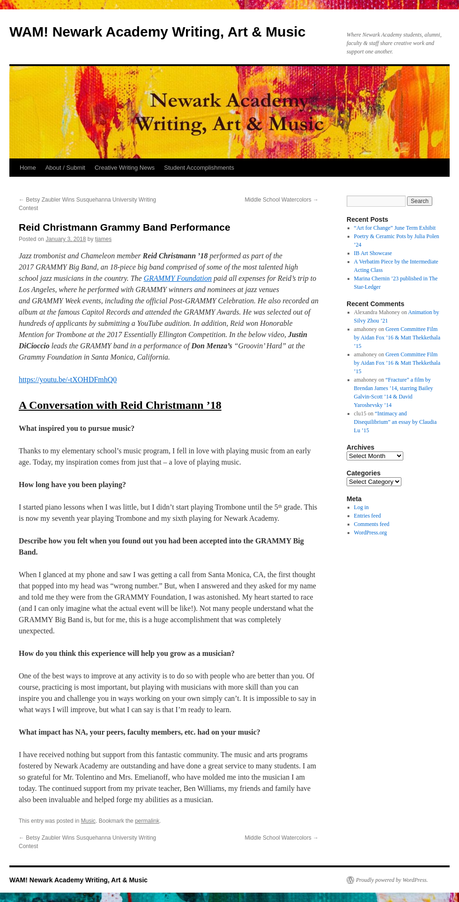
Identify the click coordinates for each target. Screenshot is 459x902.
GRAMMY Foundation (178, 278)
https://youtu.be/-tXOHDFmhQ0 (68, 379)
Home (28, 167)
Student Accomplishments (199, 167)
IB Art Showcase (373, 253)
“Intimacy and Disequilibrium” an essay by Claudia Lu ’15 (395, 422)
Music (88, 821)
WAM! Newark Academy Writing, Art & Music (157, 31)
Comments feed (372, 524)
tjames (103, 239)
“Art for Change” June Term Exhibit (395, 228)
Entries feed (367, 515)
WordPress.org (370, 532)
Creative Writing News (125, 167)
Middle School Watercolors (281, 199)
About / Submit (65, 167)
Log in (361, 507)
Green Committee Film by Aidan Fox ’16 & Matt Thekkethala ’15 (397, 337)
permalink (147, 821)
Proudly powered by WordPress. (392, 880)
